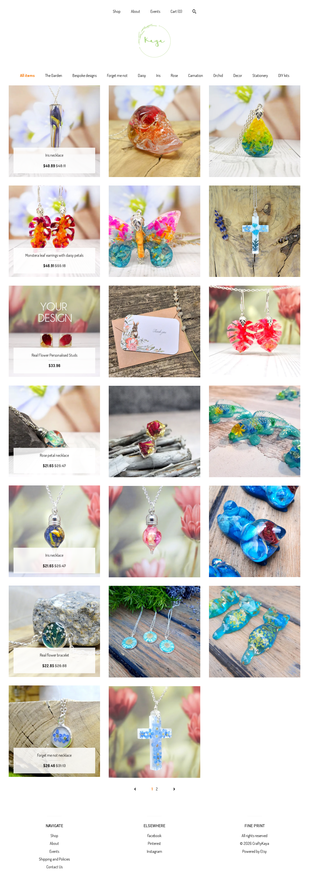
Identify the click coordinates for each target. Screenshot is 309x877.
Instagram (154, 851)
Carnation (195, 75)
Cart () (176, 11)
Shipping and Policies (54, 859)
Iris (158, 75)
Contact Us (54, 866)
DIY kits (283, 75)
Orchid (218, 75)
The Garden (53, 75)
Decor (237, 75)
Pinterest (154, 843)
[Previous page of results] (135, 789)
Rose (174, 75)
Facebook (154, 835)
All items (27, 75)
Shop (117, 11)
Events (155, 11)
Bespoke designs (84, 75)
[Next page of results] (174, 789)
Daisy (142, 75)
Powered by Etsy (254, 851)
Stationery (260, 75)
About (135, 11)
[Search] (194, 12)
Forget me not (117, 75)
